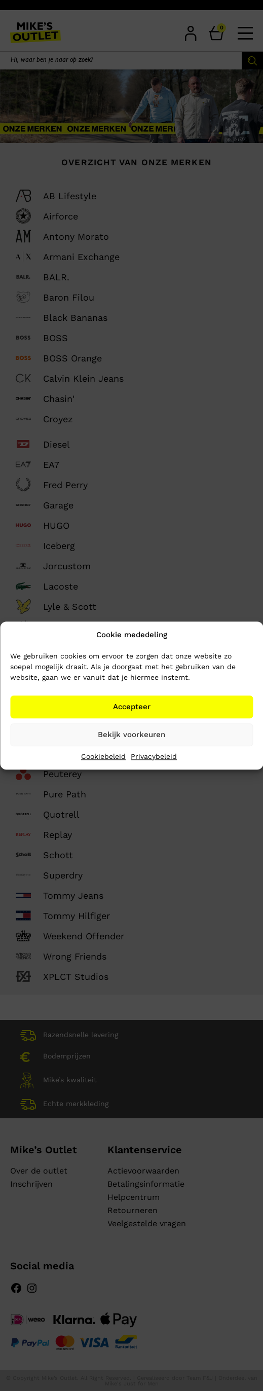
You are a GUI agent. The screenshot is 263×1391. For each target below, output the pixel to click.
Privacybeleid (154, 756)
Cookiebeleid (103, 756)
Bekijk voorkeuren (131, 734)
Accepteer (132, 706)
